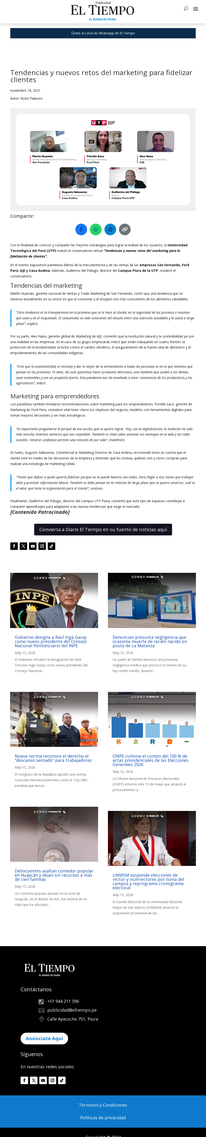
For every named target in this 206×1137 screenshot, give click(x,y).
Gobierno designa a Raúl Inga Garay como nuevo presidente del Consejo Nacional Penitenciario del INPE (51, 641)
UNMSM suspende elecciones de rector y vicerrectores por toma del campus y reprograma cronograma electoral (148, 881)
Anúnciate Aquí (44, 1038)
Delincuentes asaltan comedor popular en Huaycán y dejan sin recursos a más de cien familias (54, 875)
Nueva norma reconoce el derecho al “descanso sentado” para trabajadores (53, 758)
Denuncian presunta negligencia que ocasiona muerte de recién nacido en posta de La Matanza (150, 641)
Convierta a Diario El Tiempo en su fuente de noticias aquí (103, 529)
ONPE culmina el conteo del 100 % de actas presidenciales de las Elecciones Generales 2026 (150, 760)
